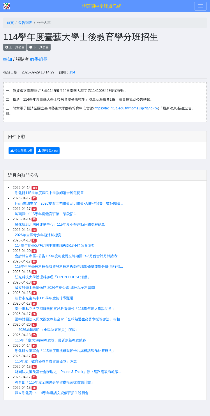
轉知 (7, 59)
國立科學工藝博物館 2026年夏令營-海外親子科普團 (55, 287)
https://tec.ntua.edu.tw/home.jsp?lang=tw (126, 108)
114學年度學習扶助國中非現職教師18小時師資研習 (55, 245)
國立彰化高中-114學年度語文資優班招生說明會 (51, 393)
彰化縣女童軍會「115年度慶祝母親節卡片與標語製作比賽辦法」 (65, 351)
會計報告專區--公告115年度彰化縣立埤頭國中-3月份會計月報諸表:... (68, 256)
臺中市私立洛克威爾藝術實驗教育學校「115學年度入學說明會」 (65, 309)
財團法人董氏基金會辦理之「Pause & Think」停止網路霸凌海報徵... (68, 372)
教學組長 (39, 59)
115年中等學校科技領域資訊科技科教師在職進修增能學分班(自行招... (69, 266)
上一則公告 (15, 47)
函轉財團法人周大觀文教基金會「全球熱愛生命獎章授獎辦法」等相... (69, 319)
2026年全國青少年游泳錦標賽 (38, 235)
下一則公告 (39, 47)
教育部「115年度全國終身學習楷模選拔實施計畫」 (54, 382)
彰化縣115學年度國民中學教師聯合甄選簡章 (49, 193)
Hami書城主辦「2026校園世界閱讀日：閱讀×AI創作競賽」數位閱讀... (69, 203)
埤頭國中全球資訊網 (101, 6)
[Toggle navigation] (200, 6)
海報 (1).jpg (48, 150)
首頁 (10, 23)
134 (72, 72)
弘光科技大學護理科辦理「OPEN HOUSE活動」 (53, 277)
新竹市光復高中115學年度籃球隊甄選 (44, 298)
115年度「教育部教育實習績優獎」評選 (46, 361)
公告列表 (25, 23)
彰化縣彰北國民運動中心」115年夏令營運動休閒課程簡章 (60, 224)
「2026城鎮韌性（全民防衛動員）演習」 (47, 330)
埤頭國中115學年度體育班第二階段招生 (46, 214)
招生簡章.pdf (21, 150)
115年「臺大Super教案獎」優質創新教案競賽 (50, 340)
